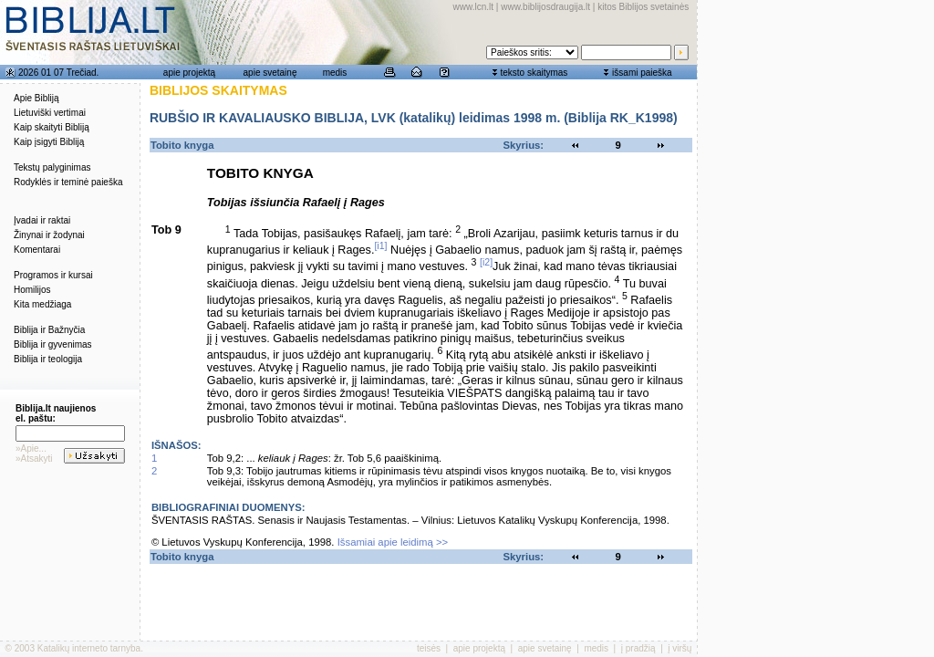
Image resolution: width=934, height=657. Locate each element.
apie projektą (189, 73)
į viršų (679, 648)
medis (335, 73)
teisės (429, 648)
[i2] (486, 261)
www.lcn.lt (473, 7)
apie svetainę (270, 73)
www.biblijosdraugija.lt (545, 7)
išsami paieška (642, 73)
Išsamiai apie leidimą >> (393, 542)
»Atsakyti (34, 459)
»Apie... (31, 448)
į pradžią (638, 648)
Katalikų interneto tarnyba (88, 648)
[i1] (380, 245)
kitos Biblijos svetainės (643, 7)
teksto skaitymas (533, 73)
